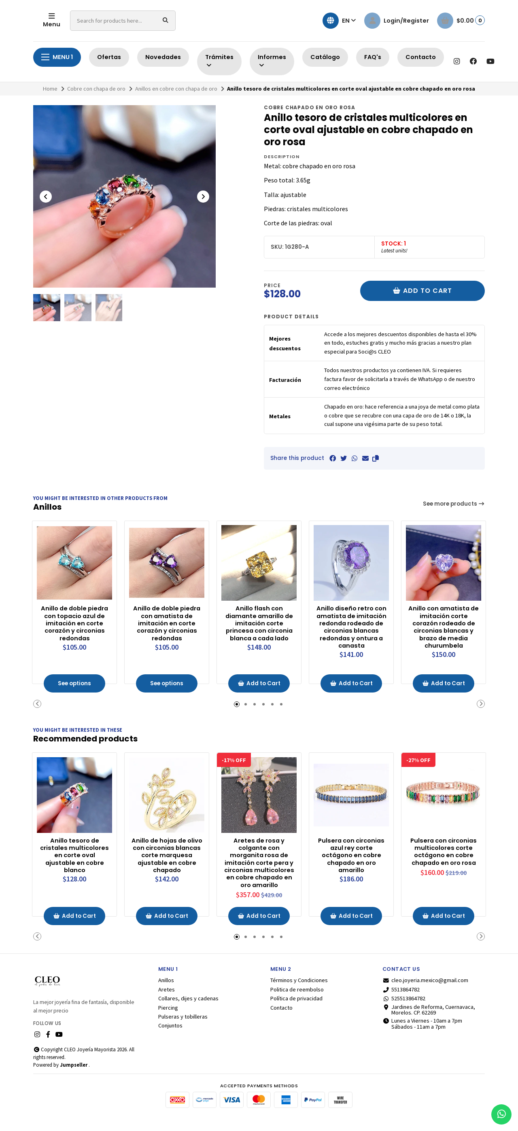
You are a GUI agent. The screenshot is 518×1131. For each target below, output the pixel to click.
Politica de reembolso (297, 1001)
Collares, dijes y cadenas (188, 1010)
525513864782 (403, 1010)
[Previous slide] (46, 197)
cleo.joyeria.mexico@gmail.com (425, 992)
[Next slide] (203, 197)
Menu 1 (57, 57)
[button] (375, 458)
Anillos (166, 992)
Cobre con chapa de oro (96, 88)
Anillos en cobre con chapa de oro (176, 88)
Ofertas (109, 57)
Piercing (168, 1019)
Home (50, 88)
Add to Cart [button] (259, 685)
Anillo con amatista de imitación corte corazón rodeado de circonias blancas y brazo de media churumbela (444, 627)
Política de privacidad (296, 1010)
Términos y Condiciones (299, 992)
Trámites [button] (219, 61)
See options (74, 685)
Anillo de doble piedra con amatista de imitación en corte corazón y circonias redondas (167, 623)
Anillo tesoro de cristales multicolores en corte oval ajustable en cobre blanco (74, 857)
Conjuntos (170, 1037)
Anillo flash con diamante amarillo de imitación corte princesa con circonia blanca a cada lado (259, 627)
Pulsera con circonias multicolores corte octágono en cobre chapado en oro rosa (444, 861)
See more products (454, 503)
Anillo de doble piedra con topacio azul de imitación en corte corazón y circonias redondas (75, 623)
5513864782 (401, 1001)
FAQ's (372, 57)
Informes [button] (272, 61)
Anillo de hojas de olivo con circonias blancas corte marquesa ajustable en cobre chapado (166, 857)
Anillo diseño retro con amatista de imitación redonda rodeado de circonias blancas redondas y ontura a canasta (351, 631)
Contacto (420, 57)
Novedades (163, 57)
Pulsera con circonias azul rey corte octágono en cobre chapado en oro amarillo (351, 857)
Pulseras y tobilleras (183, 1028)
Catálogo (325, 57)
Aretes (166, 1001)
